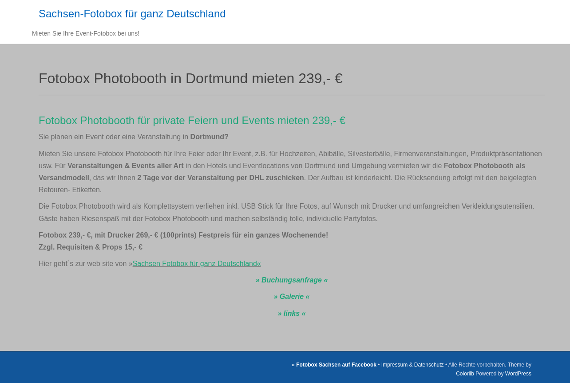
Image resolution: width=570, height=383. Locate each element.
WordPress (518, 374)
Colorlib (465, 374)
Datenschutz (429, 365)
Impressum (394, 365)
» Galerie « (292, 296)
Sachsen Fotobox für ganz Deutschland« (197, 263)
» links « (291, 313)
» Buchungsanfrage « (292, 280)
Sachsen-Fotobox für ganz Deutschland (132, 14)
